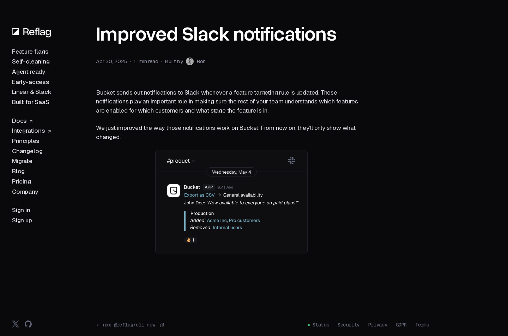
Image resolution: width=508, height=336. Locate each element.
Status (321, 325)
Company (25, 192)
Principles (26, 141)
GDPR (401, 325)
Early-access (30, 82)
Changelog (27, 151)
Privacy (377, 325)
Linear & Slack (32, 92)
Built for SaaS (30, 102)
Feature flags (30, 51)
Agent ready (28, 72)
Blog (18, 171)
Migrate (22, 161)
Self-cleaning (31, 61)
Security (348, 325)
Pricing (21, 181)
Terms (422, 325)
